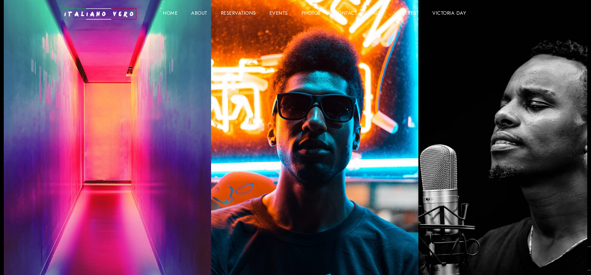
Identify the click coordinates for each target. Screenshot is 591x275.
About (199, 13)
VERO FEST (406, 13)
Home (170, 13)
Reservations (238, 13)
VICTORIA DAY (449, 13)
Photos (311, 13)
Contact (345, 13)
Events (278, 13)
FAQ (375, 13)
